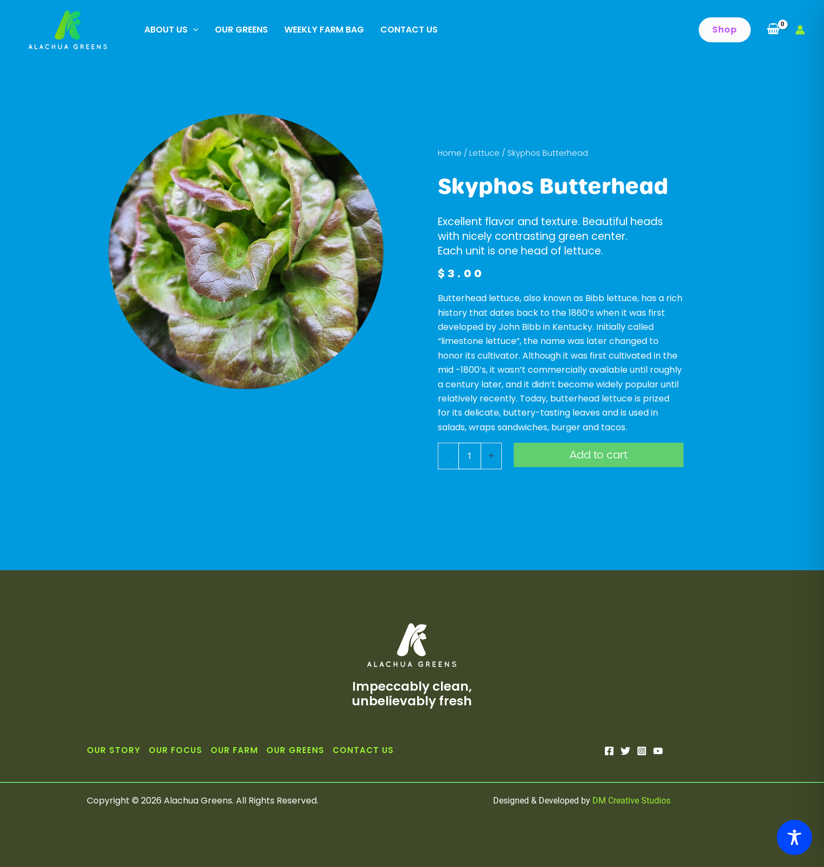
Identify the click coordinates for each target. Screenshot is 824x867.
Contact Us (409, 29)
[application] (193, 30)
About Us (171, 30)
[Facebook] (609, 751)
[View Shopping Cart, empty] (773, 30)
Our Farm (234, 750)
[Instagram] (642, 751)
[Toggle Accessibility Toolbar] (794, 837)
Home (450, 153)
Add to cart (599, 455)
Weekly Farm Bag (324, 29)
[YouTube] (658, 751)
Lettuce (484, 153)
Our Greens (241, 29)
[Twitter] (625, 751)
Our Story (113, 750)
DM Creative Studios (631, 800)
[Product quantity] (469, 456)
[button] (725, 29)
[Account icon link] (800, 30)
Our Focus (175, 750)
